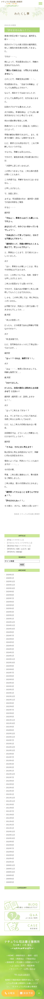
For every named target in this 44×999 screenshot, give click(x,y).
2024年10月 (10, 629)
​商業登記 (20, 959)
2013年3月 (10, 764)
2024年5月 (10, 642)
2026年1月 (10, 578)
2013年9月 (10, 754)
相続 (12, 959)
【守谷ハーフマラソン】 (15, 540)
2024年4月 (10, 646)
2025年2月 (10, 615)
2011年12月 (10, 798)
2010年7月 (10, 848)
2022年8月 (10, 706)
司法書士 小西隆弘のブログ (27, 962)
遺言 (36, 956)
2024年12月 (10, 622)
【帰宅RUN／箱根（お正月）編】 (18, 549)
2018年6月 (10, 730)
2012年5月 (10, 784)
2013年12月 (10, 750)
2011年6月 (10, 815)
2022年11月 (10, 700)
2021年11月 (10, 720)
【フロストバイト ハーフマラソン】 (19, 543)
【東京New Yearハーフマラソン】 (18, 546)
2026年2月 (10, 575)
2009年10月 (10, 872)
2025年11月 (10, 585)
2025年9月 (10, 591)
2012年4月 (10, 788)
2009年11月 (10, 869)
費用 (30, 956)
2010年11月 (10, 835)
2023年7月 (10, 673)
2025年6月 (10, 602)
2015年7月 (10, 740)
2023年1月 (10, 693)
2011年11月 (10, 801)
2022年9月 (10, 703)
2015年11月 (10, 737)
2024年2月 (10, 652)
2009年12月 (10, 865)
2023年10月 (10, 662)
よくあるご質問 (18, 966)
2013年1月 (10, 771)
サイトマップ (16, 969)
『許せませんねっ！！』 (18, 30)
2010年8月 (10, 845)
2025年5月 (10, 605)
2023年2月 (10, 689)
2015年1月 (10, 744)
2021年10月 (10, 723)
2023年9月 (10, 666)
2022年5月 (10, 717)
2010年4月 (10, 858)
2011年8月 (10, 808)
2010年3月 (10, 862)
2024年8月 (10, 632)
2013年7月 (10, 757)
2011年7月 (10, 811)
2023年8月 (10, 669)
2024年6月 (10, 639)
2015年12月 (10, 733)
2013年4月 (10, 760)
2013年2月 (10, 767)
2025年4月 (10, 608)
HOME (11, 956)
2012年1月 (10, 794)
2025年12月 (10, 581)
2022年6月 (10, 713)
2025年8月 (10, 595)
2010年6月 (10, 852)
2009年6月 (10, 879)
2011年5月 (10, 818)
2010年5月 (10, 855)
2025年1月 (10, 619)
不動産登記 (31, 959)
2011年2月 (10, 825)
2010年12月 (10, 831)
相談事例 (30, 966)
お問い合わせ (29, 969)
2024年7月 (10, 635)
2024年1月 (10, 656)
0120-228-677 (24, 975)
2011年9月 (10, 804)
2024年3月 (10, 649)
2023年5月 (10, 679)
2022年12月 (10, 696)
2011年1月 (10, 828)
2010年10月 (10, 838)
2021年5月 (10, 727)
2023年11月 (10, 659)
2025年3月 (10, 612)
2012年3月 (10, 791)
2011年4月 (10, 821)
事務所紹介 (20, 956)
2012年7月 (10, 777)
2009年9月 (10, 875)
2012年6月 (10, 781)
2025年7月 (10, 598)
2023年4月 (10, 683)
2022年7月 (10, 710)
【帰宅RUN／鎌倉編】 (14, 552)
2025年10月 (10, 588)
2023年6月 (10, 676)
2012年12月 (10, 774)
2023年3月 (10, 686)
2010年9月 (10, 841)
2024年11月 (10, 625)
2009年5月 (10, 882)
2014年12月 (10, 747)
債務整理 (10, 962)
